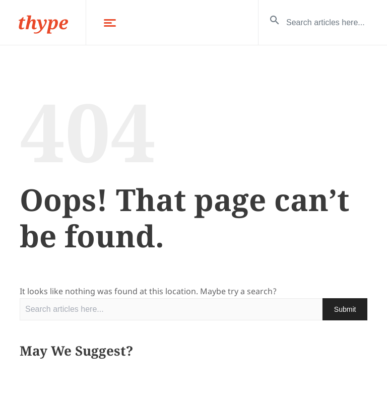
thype (43, 22)
